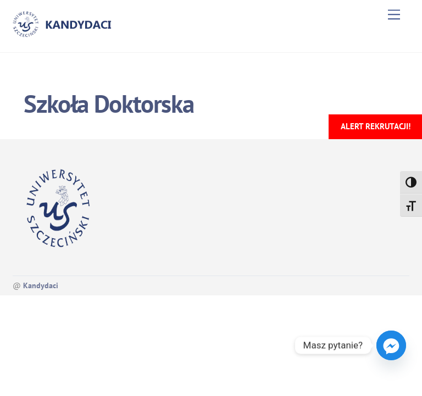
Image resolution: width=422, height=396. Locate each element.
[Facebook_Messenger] (391, 345)
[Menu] (394, 14)
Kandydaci (40, 285)
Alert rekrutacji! (375, 126)
